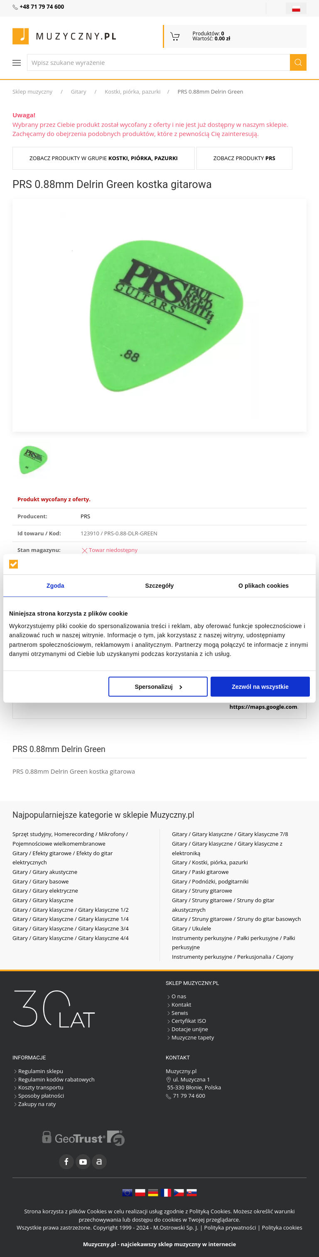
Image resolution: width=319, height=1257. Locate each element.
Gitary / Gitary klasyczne (43, 900)
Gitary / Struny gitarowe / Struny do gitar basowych (236, 919)
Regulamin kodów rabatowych (53, 1079)
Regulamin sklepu (37, 1071)
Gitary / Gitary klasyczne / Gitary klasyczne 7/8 (230, 834)
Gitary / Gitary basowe (40, 881)
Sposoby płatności (38, 1095)
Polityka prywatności (230, 1227)
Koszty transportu (38, 1087)
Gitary (78, 91)
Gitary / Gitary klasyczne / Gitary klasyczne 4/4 (70, 938)
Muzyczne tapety (190, 1037)
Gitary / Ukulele (191, 928)
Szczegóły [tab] (159, 585)
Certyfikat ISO (186, 1020)
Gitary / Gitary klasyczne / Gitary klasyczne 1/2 (70, 909)
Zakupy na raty (34, 1104)
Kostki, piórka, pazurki (132, 91)
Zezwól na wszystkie (260, 686)
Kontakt (178, 1004)
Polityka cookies (282, 1227)
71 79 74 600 (185, 1095)
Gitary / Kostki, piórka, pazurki (210, 862)
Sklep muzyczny (32, 91)
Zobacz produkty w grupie (103, 158)
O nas (176, 996)
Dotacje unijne (187, 1029)
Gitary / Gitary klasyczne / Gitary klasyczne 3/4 (70, 928)
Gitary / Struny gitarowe (202, 890)
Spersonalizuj (158, 686)
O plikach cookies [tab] (263, 585)
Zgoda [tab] (55, 585)
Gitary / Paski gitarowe (200, 872)
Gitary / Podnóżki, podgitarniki (210, 881)
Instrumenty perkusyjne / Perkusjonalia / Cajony (232, 956)
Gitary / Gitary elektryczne (45, 890)
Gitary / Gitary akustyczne (44, 872)
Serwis (177, 1013)
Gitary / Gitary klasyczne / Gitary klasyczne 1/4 (70, 919)
